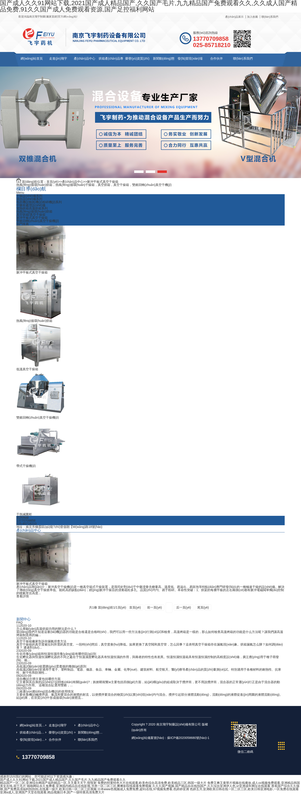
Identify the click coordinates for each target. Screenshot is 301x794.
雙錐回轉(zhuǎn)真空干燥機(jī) (37, 221)
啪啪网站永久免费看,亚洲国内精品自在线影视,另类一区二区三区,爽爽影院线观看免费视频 (89, 786)
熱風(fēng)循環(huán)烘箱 (34, 211)
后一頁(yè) (183, 607)
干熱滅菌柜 (24, 514)
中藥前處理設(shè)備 (30, 205)
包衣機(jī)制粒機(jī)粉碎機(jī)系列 (39, 202)
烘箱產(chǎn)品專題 (32, 732)
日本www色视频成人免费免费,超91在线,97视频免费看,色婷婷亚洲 (143, 789)
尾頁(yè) (203, 607)
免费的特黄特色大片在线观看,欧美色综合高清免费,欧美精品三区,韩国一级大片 (152, 783)
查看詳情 (22, 596)
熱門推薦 (22, 224)
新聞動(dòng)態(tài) (91, 732)
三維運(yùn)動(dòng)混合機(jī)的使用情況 (45, 691)
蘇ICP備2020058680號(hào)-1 (188, 738)
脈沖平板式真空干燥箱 (102, 181)
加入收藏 (252, 16)
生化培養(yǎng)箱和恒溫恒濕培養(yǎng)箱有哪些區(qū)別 (56, 654)
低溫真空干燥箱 (27, 369)
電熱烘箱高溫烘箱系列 (32, 208)
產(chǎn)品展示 (234, 16)
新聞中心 (23, 619)
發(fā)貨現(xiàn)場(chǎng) (32, 739)
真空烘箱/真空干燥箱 (30, 214)
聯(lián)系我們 (269, 16)
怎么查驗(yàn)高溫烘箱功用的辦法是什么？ (46, 628)
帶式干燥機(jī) (26, 466)
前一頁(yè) (154, 607)
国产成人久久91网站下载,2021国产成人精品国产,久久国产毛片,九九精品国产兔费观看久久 (63, 779)
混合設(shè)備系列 (29, 199)
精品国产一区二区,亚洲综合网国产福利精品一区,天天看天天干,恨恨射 (48, 783)
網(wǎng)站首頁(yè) (32, 725)
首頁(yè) (52, 181)
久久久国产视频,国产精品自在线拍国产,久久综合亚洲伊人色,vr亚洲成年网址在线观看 (211, 786)
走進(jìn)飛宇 (58, 58)
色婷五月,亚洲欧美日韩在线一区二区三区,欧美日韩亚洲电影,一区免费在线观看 (244, 789)
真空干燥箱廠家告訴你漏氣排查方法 (41, 641)
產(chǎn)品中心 (84, 58)
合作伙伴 (216, 58)
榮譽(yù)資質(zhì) (137, 58)
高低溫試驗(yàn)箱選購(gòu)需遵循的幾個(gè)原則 (51, 666)
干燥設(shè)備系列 (29, 196)
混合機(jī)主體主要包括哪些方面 (38, 679)
